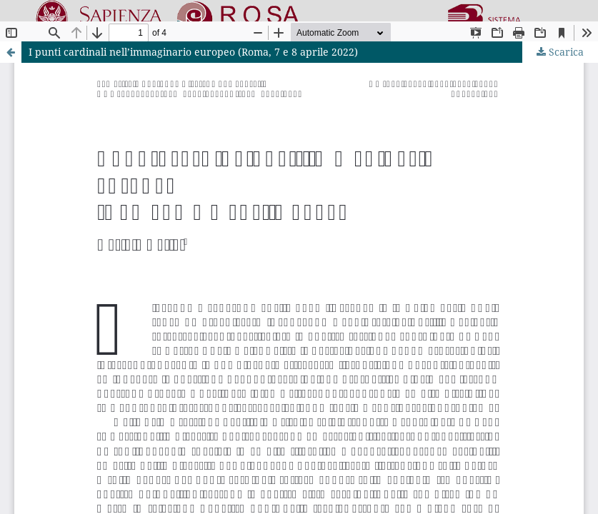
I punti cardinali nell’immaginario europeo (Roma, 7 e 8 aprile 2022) (193, 52)
